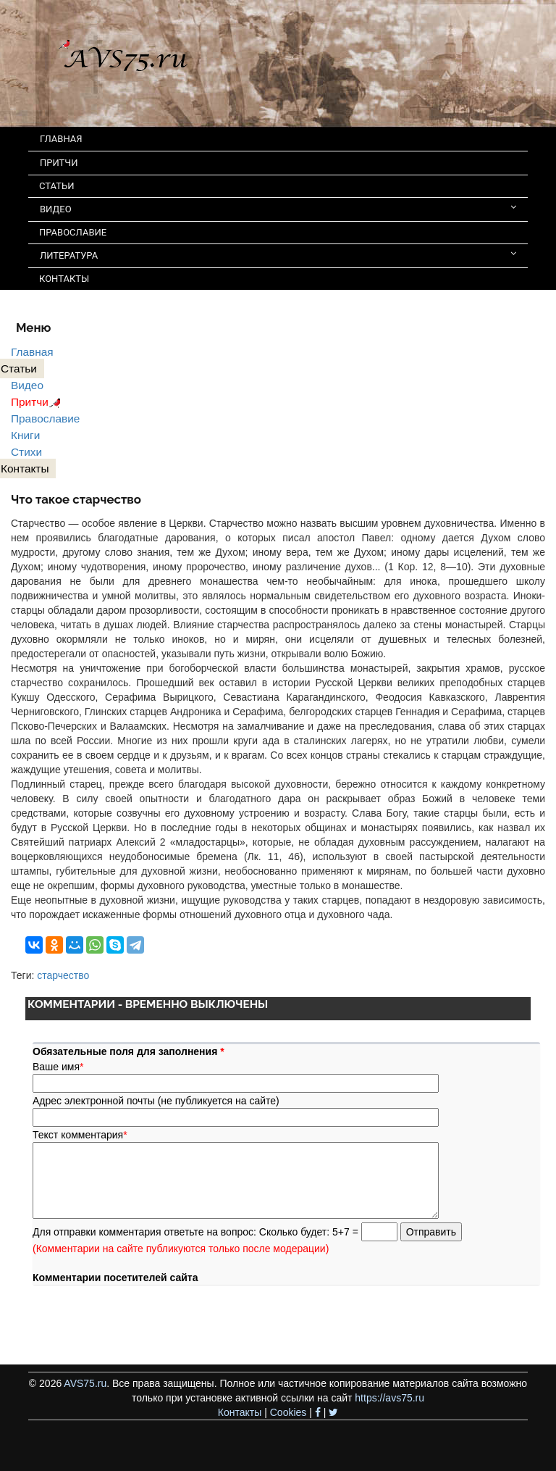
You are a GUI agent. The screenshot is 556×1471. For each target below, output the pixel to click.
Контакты (239, 1412)
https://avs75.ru (389, 1398)
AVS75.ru (85, 1383)
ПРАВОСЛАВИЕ (72, 232)
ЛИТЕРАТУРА (278, 255)
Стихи (26, 452)
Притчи (38, 402)
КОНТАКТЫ (64, 278)
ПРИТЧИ (59, 162)
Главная (32, 352)
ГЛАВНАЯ (61, 138)
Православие (45, 418)
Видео (27, 385)
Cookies (288, 1412)
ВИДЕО (278, 208)
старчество (63, 975)
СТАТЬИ (56, 185)
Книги (25, 435)
